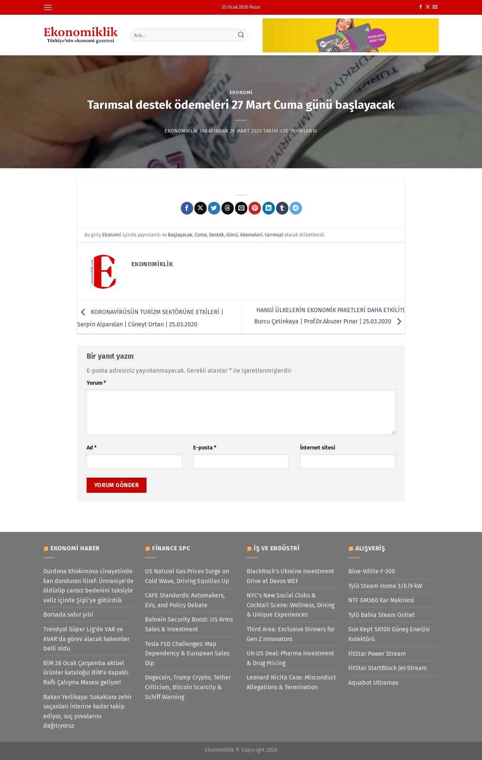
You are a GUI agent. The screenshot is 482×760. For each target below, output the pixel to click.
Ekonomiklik (181, 131)
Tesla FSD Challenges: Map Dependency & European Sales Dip (187, 653)
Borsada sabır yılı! (68, 614)
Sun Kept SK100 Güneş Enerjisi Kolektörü (389, 634)
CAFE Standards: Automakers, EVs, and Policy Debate (185, 600)
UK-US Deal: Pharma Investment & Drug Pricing (290, 658)
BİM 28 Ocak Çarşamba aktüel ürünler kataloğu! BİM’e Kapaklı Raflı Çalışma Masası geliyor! (86, 672)
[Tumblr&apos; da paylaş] (282, 208)
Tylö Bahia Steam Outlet (381, 614)
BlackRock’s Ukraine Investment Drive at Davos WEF (290, 576)
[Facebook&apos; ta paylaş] (187, 208)
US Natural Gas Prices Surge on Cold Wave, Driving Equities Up (187, 576)
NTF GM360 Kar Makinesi (381, 600)
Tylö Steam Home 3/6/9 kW (385, 585)
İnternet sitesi (317, 448)
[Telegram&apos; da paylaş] (296, 208)
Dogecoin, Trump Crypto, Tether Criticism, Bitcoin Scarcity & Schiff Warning (188, 687)
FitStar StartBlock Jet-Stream (387, 668)
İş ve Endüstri (277, 548)
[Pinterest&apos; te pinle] (255, 208)
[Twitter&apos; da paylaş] (214, 208)
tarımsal (274, 235)
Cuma (201, 235)
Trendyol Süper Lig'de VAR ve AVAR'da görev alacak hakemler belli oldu (86, 639)
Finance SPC (171, 548)
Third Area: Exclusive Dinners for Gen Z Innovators (291, 634)
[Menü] (47, 7)
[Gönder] (241, 35)
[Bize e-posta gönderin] (435, 7)
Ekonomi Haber (75, 548)
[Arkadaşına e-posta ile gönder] (241, 208)
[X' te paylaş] (200, 208)
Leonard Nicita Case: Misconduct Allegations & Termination (291, 682)
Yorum (96, 383)
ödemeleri (251, 235)
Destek (216, 235)
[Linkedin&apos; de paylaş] (268, 208)
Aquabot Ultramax (373, 682)
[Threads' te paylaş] (227, 208)
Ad (91, 448)
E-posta (204, 448)
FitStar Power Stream (377, 653)
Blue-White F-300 (371, 571)
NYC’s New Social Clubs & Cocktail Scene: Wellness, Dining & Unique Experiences (290, 605)
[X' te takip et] (428, 7)
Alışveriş (370, 548)
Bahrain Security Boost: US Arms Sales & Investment (189, 624)
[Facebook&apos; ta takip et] (420, 7)
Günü (232, 235)
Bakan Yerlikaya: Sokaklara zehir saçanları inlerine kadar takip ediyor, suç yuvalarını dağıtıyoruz (87, 711)
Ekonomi (241, 92)
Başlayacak (180, 235)
